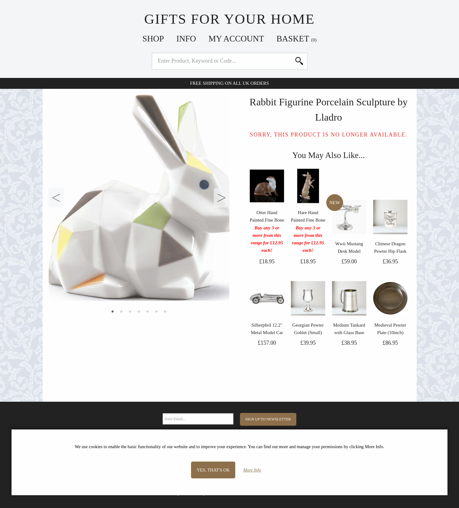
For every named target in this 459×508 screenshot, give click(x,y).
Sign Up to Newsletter (268, 419)
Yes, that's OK (213, 469)
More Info (252, 469)
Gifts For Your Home (229, 19)
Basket (296, 38)
